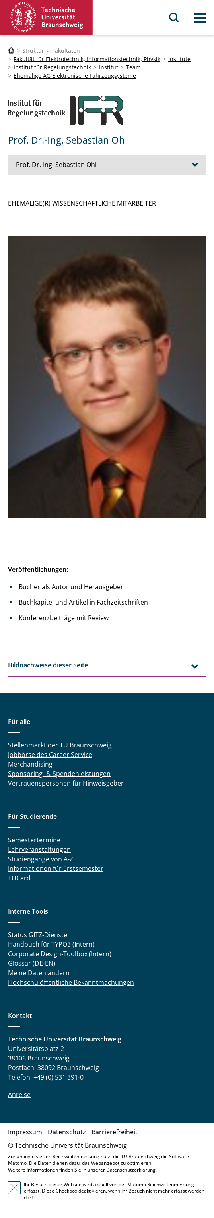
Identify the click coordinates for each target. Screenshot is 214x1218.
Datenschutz (67, 1132)
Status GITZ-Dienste (37, 934)
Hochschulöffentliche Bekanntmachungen (71, 982)
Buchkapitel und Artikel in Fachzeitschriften (83, 602)
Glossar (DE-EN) (31, 963)
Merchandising (30, 764)
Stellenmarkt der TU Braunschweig (60, 745)
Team (133, 67)
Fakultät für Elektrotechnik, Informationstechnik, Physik (87, 59)
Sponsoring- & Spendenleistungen (59, 773)
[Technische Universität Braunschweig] (11, 50)
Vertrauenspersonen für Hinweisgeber (66, 783)
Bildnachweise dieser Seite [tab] (48, 665)
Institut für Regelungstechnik (52, 67)
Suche (174, 17)
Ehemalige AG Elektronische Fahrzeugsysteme (75, 75)
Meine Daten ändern (39, 972)
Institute (179, 59)
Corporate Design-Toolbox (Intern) (59, 953)
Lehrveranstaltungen (39, 849)
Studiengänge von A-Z (40, 859)
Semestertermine (34, 840)
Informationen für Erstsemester (55, 868)
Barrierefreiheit (114, 1132)
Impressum (25, 1132)
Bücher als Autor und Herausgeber (71, 586)
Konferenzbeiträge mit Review (64, 617)
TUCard (19, 878)
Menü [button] (200, 17)
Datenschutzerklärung (131, 1169)
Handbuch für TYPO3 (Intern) (51, 944)
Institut (108, 67)
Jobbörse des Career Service (50, 754)
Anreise (19, 1094)
